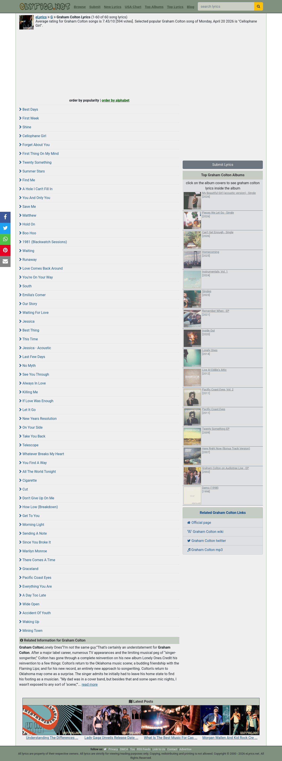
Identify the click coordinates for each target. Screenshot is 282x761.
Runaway (28, 259)
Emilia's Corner (32, 295)
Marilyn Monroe (33, 551)
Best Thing (29, 330)
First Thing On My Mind (39, 153)
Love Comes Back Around (41, 268)
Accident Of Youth (35, 613)
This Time (28, 339)
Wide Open (29, 604)
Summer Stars (32, 171)
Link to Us (159, 749)
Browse (80, 7)
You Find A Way (33, 463)
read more (90, 684)
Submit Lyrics (222, 165)
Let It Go (27, 410)
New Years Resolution (38, 418)
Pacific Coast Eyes (35, 577)
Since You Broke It (35, 542)
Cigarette (28, 480)
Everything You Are (35, 586)
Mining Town (31, 630)
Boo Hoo (27, 233)
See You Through (34, 374)
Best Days (28, 109)
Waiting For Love (33, 312)
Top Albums (154, 7)
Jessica (27, 321)
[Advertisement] (141, 63)
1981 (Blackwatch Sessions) (43, 242)
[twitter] (105, 749)
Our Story (28, 304)
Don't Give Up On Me (36, 498)
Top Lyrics (175, 7)
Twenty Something (35, 162)
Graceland (28, 569)
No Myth (27, 365)
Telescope (29, 445)
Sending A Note (33, 533)
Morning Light (31, 524)
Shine (25, 127)
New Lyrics (112, 7)
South (25, 286)
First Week (29, 118)
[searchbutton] (258, 6)
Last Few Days (32, 357)
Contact (172, 749)
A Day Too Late (32, 595)
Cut (23, 489)
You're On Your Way (36, 277)
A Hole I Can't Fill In (35, 189)
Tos (132, 749)
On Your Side (31, 427)
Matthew (27, 215)
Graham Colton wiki (205, 532)
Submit (94, 7)
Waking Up (29, 622)
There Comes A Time (37, 560)
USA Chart (133, 7)
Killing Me (28, 392)
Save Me (27, 206)
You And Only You (34, 198)
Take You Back (32, 436)
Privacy (113, 749)
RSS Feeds (144, 749)
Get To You (29, 516)
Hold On (27, 224)
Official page (199, 523)
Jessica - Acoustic (35, 348)
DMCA (124, 749)
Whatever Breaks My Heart (41, 454)
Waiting (26, 251)
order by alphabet (116, 100)
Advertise (185, 749)
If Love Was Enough (36, 401)
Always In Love (32, 383)
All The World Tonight (37, 471)
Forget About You (34, 145)
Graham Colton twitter (206, 541)
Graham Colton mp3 (205, 550)
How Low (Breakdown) (38, 507)
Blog (190, 7)
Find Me (27, 180)
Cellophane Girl (32, 136)
